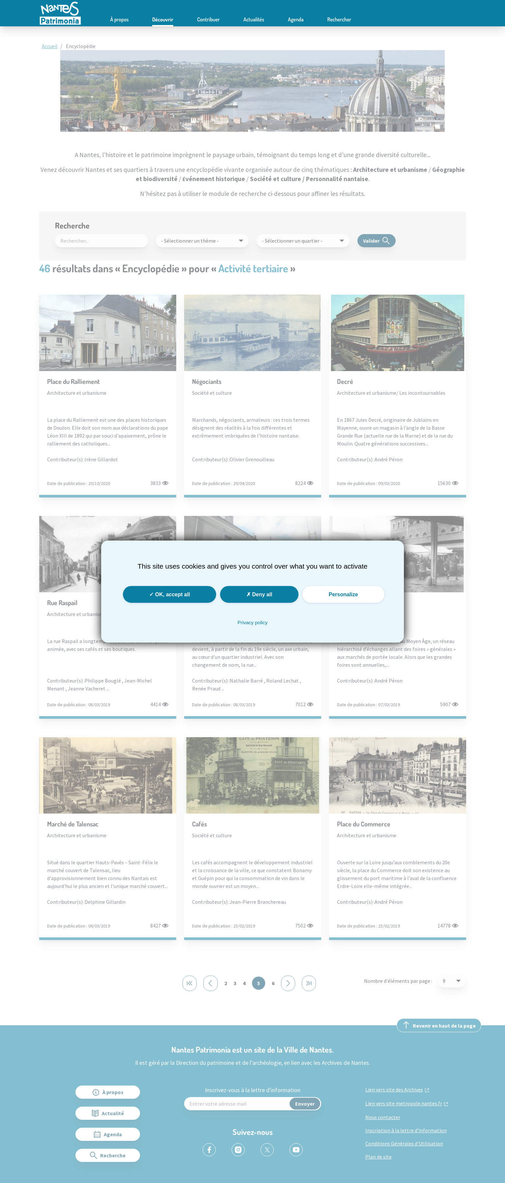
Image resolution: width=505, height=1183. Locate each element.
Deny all (259, 594)
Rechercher (339, 19)
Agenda (296, 19)
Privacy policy (253, 622)
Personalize (343, 594)
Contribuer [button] (208, 19)
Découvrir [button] (162, 19)
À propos (119, 19)
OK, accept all (169, 594)
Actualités (253, 19)
